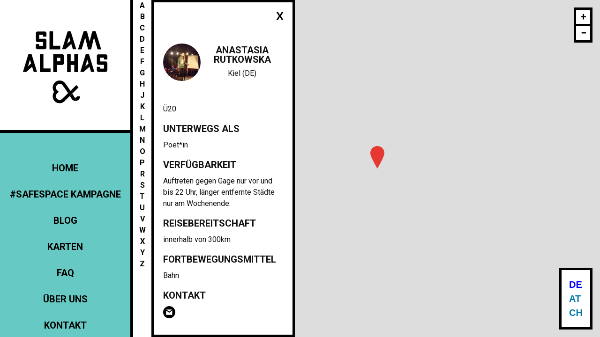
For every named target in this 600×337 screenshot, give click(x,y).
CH (576, 313)
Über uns (65, 299)
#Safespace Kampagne (65, 194)
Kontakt (65, 325)
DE (575, 284)
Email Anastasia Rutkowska (169, 312)
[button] (377, 157)
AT (575, 298)
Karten (65, 246)
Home (65, 168)
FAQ (65, 272)
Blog (65, 220)
